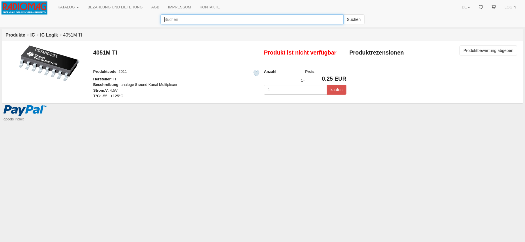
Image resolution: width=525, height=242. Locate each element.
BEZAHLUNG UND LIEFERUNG (115, 7)
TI (114, 79)
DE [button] (466, 7)
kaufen (336, 89)
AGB (155, 7)
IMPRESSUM (179, 7)
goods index (13, 119)
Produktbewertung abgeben (488, 50)
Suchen (354, 19)
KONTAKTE (210, 7)
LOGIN (510, 7)
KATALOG (68, 7)
